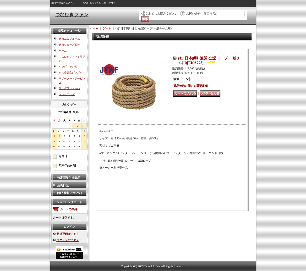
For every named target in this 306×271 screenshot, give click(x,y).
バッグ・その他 (68, 66)
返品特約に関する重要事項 (190, 86)
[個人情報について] (69, 193)
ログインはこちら (67, 240)
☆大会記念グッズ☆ (70, 72)
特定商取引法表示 (68, 177)
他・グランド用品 (69, 88)
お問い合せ (193, 13)
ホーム (94, 28)
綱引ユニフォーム (69, 38)
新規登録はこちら (67, 234)
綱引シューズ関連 (69, 44)
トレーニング (67, 94)
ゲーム (63, 50)
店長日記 (63, 185)
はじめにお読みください (161, 13)
